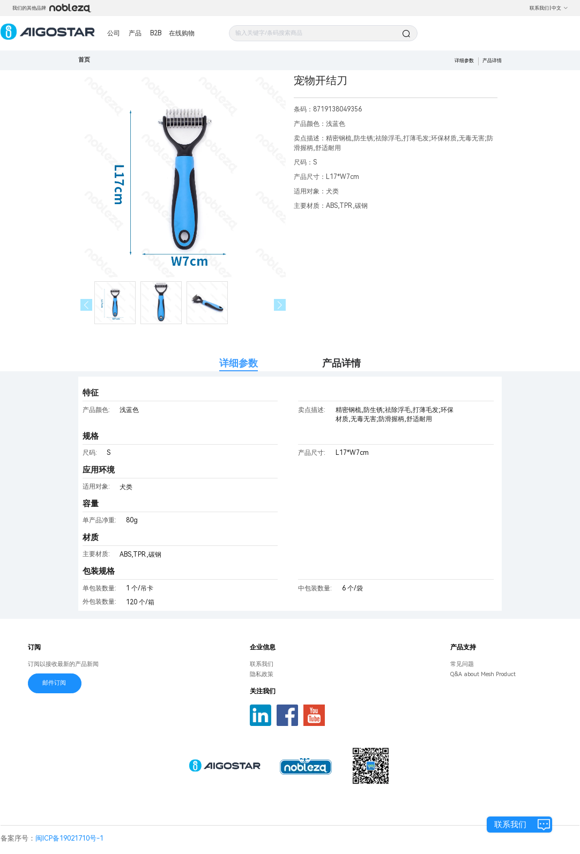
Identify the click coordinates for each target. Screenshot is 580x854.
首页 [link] (84, 59)
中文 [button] (560, 8)
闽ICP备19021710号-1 (69, 838)
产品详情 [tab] (341, 363)
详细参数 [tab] (238, 363)
